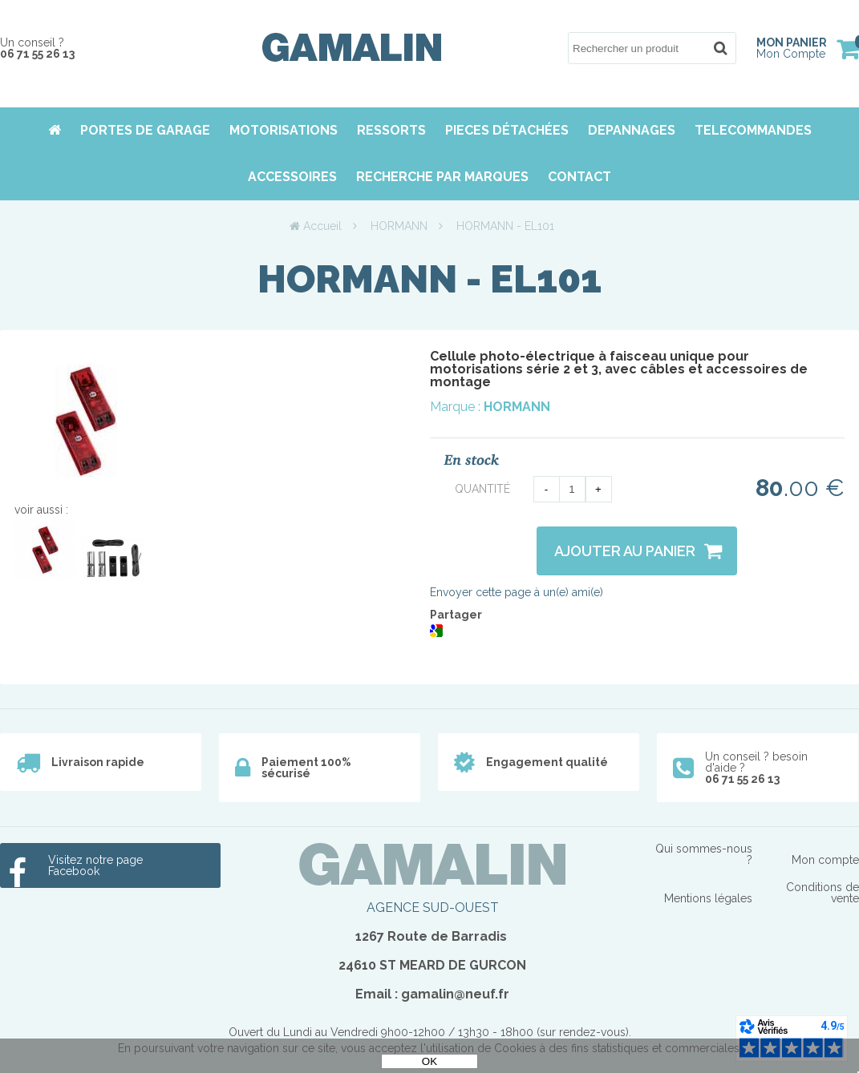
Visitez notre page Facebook (95, 865)
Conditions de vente (822, 893)
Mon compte (825, 859)
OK (429, 1061)
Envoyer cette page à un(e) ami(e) (516, 592)
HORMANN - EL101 (429, 278)
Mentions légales (708, 898)
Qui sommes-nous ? (703, 854)
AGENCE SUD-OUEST (433, 907)
